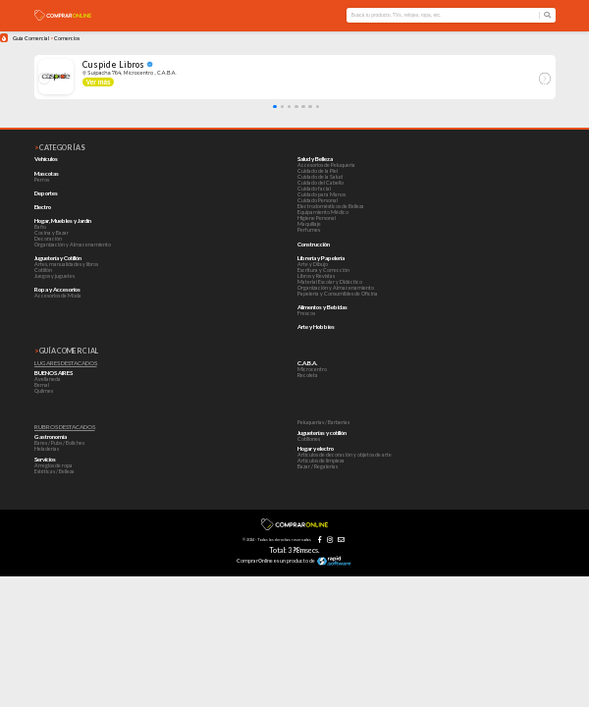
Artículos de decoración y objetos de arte (344, 455)
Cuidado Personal (317, 200)
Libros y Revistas (316, 276)
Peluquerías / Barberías (323, 422)
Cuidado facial (314, 188)
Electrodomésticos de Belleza (330, 206)
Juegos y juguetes (54, 276)
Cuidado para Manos (321, 194)
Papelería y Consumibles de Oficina (337, 294)
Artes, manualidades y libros (66, 264)
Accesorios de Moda (57, 296)
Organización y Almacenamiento (72, 244)
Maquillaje (309, 224)
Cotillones (308, 439)
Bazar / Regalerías (317, 466)
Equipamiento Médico (322, 212)
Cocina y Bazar (51, 233)
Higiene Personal (316, 218)
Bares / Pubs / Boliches (59, 443)
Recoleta (307, 375)
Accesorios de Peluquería (326, 165)
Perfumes (308, 230)
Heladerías (46, 449)
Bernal (41, 385)
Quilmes (43, 391)
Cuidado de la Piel (317, 171)
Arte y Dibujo (312, 264)
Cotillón (43, 270)
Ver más (98, 82)
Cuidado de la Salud (320, 177)
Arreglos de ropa (53, 465)
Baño (40, 227)
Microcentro (312, 369)
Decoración (48, 239)
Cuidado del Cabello (320, 183)
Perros (41, 180)
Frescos (306, 313)
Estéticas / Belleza (54, 471)
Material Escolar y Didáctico (329, 282)
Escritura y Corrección (323, 270)
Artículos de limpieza (321, 460)
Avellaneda (47, 379)
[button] (275, 107)
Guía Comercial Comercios (46, 38)
